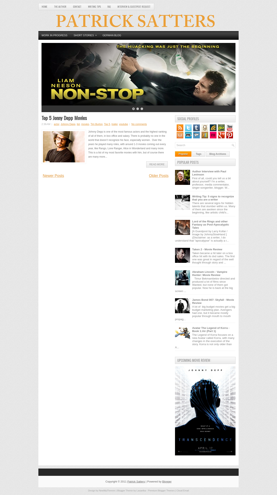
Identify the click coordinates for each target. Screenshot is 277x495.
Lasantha (141, 490)
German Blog (111, 35)
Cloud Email (182, 490)
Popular (183, 154)
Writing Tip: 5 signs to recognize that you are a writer (213, 198)
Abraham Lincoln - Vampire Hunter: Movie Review (209, 273)
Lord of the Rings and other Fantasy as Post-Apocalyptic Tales (210, 224)
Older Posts (159, 176)
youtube (123, 124)
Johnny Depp (68, 124)
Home (44, 6)
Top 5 (107, 124)
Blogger (167, 481)
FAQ (109, 6)
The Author (60, 6)
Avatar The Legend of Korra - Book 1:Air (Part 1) (210, 329)
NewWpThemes (107, 490)
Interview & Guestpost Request (133, 6)
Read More (157, 164)
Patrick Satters (136, 481)
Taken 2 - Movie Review (207, 249)
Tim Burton (97, 124)
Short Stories (86, 34)
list (78, 124)
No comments (139, 124)
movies (85, 124)
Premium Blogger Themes (161, 490)
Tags (198, 154)
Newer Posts (53, 176)
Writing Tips (94, 6)
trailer (115, 124)
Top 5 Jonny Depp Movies (64, 117)
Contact (77, 6)
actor (56, 124)
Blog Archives (217, 154)
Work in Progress (54, 35)
